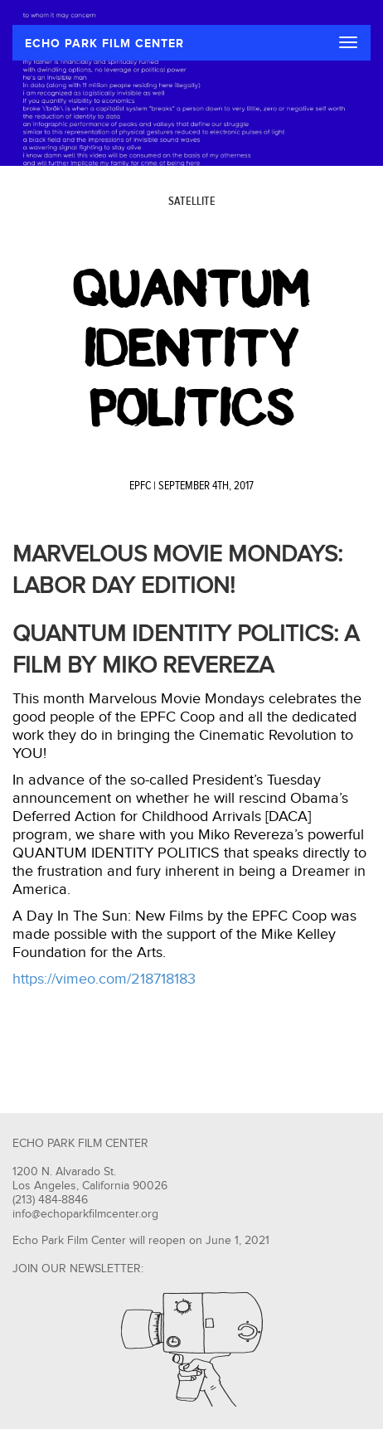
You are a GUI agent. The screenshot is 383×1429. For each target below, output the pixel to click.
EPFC (140, 486)
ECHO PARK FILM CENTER (104, 43)
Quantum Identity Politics (191, 348)
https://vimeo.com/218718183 (104, 979)
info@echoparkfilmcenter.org (85, 1214)
